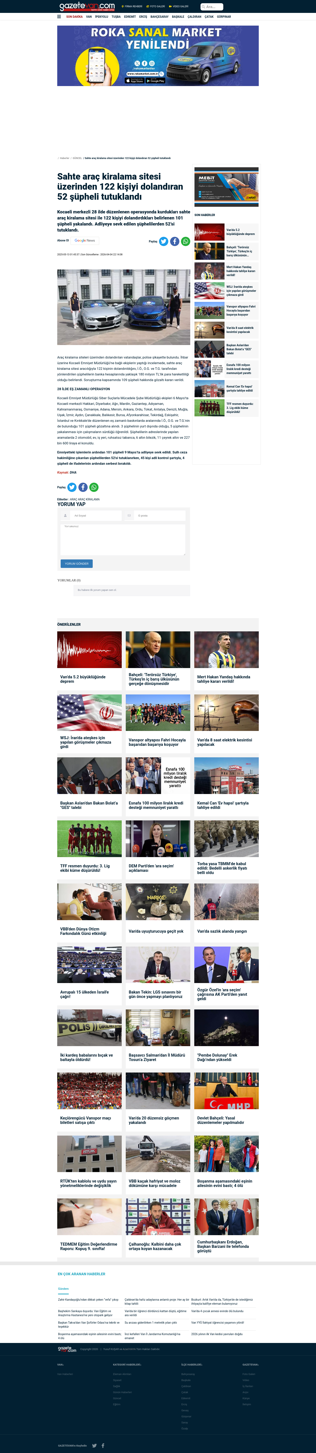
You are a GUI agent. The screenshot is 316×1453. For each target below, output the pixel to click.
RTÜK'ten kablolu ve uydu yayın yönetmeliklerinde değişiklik (88, 1183)
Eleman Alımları (123, 1374)
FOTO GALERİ (155, 6)
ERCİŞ (143, 16)
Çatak (186, 1392)
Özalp (186, 1428)
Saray (186, 1422)
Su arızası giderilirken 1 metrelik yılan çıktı (151, 1322)
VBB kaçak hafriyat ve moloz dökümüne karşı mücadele (155, 1183)
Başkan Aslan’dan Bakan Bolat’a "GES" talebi (239, 349)
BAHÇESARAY (159, 16)
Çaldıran (187, 1386)
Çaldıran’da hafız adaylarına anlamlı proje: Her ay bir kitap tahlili (157, 1301)
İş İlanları (249, 1386)
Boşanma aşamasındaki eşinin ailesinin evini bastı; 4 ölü (224, 1183)
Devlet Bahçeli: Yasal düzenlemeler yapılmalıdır (220, 1120)
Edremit (187, 1398)
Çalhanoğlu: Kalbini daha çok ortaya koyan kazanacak (155, 1246)
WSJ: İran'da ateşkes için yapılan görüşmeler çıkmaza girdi (241, 290)
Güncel (118, 1398)
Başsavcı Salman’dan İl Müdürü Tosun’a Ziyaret (157, 1057)
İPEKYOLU (101, 16)
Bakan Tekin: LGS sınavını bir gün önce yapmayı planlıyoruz (156, 994)
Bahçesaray (189, 1374)
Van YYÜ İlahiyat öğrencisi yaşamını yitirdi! (217, 1322)
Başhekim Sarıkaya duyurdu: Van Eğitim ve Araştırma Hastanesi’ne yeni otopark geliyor (85, 1313)
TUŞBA (116, 16)
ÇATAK (209, 16)
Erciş (185, 1404)
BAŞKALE (178, 16)
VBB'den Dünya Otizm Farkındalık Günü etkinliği (83, 931)
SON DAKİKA (74, 16)
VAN (89, 16)
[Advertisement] (24, 72)
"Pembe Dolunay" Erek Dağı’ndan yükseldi (217, 1057)
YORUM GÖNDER (76, 563)
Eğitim (118, 1404)
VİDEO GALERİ (178, 6)
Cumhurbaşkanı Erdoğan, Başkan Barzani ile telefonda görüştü (223, 1246)
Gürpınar (188, 1416)
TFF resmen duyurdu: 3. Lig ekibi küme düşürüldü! (240, 408)
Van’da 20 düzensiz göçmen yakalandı (154, 1120)
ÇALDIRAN (194, 16)
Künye (247, 1398)
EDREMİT (130, 16)
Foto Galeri (250, 1374)
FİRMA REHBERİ (132, 6)
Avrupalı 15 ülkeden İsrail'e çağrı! (84, 994)
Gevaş (186, 1410)
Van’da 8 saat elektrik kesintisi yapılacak (240, 330)
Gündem (63, 1288)
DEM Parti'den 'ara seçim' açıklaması (151, 868)
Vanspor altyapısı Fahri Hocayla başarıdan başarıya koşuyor (241, 310)
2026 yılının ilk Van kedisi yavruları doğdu (216, 1334)
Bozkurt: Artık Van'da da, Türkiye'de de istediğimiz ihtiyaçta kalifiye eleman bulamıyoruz (222, 1301)
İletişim (248, 1404)
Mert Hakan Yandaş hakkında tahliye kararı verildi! (241, 271)
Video (247, 1380)
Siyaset (118, 1380)
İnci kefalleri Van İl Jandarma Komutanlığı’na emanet (152, 1336)
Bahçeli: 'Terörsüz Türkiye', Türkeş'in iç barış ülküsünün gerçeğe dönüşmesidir (241, 252)
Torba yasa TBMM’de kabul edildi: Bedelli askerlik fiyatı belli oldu (222, 868)
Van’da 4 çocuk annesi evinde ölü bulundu (217, 1311)
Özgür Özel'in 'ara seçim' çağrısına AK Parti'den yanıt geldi (222, 994)
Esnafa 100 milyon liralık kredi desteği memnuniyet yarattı (239, 369)
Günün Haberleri (123, 1392)
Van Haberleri (65, 1374)
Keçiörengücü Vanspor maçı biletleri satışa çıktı (85, 1120)
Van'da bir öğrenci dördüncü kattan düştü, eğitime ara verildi (155, 1313)
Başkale (187, 1380)
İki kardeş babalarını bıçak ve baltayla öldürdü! (86, 1057)
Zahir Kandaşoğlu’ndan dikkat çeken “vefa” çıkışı (88, 1299)
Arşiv (246, 1392)
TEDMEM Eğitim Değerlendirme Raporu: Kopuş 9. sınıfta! (88, 1246)
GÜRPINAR (224, 16)
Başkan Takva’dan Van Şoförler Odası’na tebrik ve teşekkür (89, 1324)
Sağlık (117, 1386)
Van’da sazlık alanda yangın (222, 931)
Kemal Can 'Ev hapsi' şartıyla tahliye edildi (240, 388)
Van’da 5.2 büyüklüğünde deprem (241, 232)
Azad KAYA (129, 1349)
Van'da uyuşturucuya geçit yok (156, 931)
